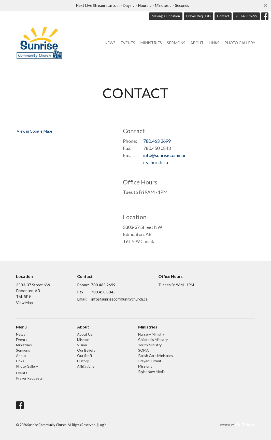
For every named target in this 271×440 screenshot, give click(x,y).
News (110, 42)
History (83, 361)
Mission (83, 339)
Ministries (151, 42)
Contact (223, 16)
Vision (82, 345)
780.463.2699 (246, 16)
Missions (145, 366)
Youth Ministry (150, 345)
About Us (84, 334)
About (197, 42)
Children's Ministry (153, 339)
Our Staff (84, 355)
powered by (237, 424)
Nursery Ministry (151, 334)
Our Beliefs (86, 350)
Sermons (176, 42)
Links (214, 42)
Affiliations (85, 366)
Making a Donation (166, 16)
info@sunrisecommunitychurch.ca (165, 158)
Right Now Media (151, 371)
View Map (24, 302)
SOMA (143, 350)
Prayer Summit (149, 361)
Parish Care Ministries (155, 355)
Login (102, 425)
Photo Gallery (239, 42)
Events (128, 42)
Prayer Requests (198, 16)
